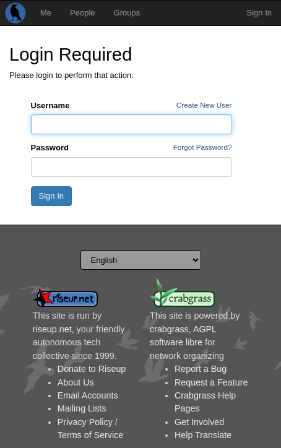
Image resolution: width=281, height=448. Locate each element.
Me (45, 12)
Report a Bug (201, 369)
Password (50, 147)
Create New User (204, 105)
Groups (127, 12)
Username (50, 105)
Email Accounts (88, 395)
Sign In (259, 12)
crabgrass (169, 329)
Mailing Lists (82, 408)
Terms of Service (90, 435)
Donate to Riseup (92, 369)
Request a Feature (211, 382)
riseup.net (52, 329)
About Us (76, 382)
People (82, 12)
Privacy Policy (85, 422)
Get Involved (199, 422)
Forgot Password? (202, 147)
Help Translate (203, 435)
